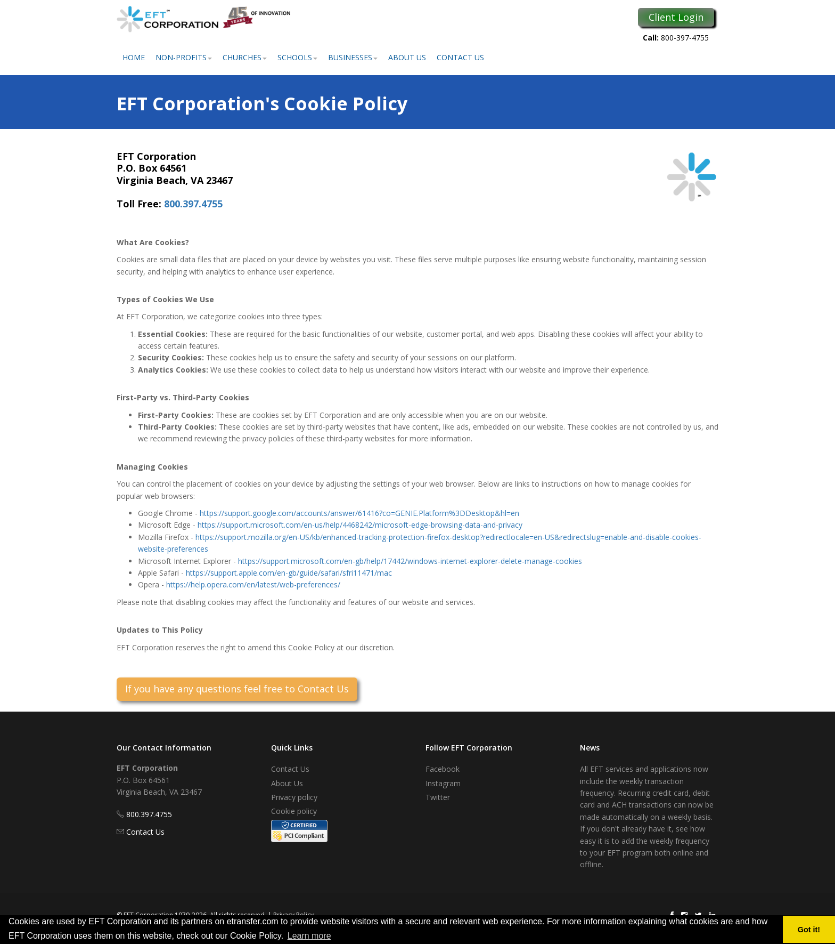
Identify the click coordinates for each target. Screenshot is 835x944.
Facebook (442, 769)
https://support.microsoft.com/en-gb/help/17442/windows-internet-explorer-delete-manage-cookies (410, 561)
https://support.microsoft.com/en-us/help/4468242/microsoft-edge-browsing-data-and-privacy (360, 525)
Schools (297, 57)
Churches (245, 57)
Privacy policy (294, 797)
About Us (407, 57)
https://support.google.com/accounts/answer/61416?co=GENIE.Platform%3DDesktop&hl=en (359, 513)
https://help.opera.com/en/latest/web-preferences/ (253, 584)
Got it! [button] (809, 929)
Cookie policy (294, 811)
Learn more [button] (309, 935)
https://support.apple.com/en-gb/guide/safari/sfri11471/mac (289, 573)
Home (133, 57)
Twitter (437, 797)
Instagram (443, 783)
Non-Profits (183, 57)
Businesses (353, 57)
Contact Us (460, 57)
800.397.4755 (193, 203)
